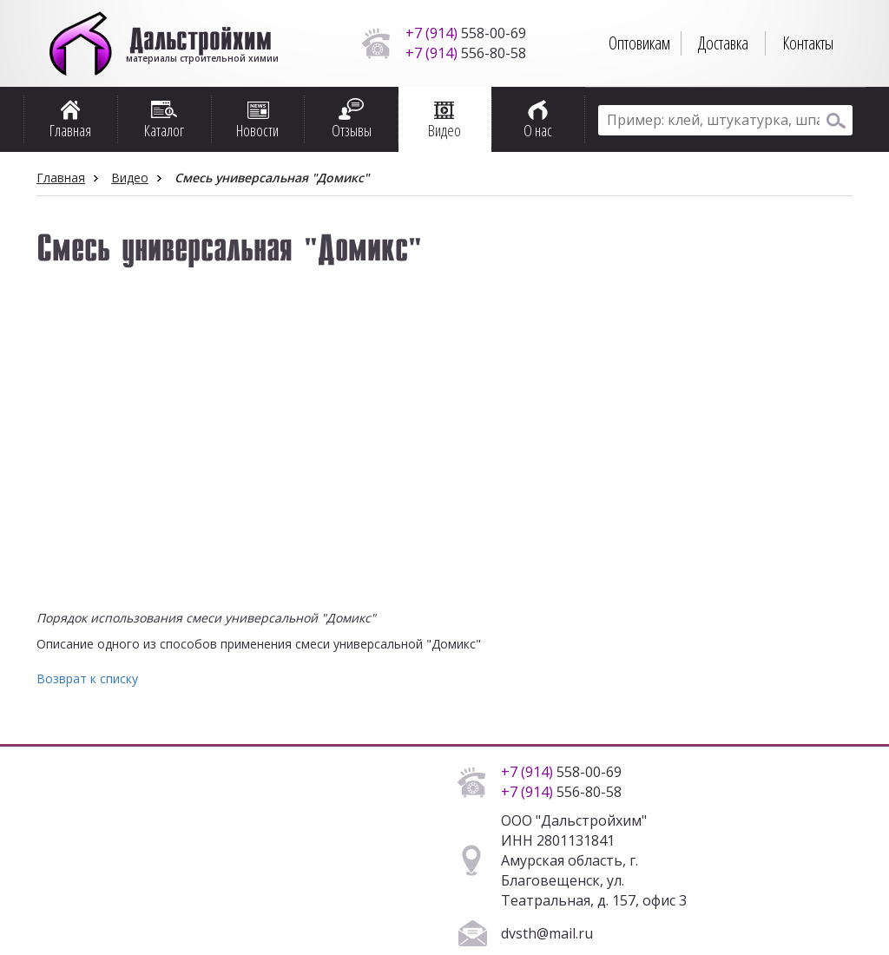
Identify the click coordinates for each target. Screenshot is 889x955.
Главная (60, 177)
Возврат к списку (87, 678)
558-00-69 (465, 33)
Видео (129, 177)
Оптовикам (639, 43)
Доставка (723, 43)
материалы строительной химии (201, 52)
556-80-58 (465, 53)
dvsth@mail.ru (547, 933)
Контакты (807, 43)
